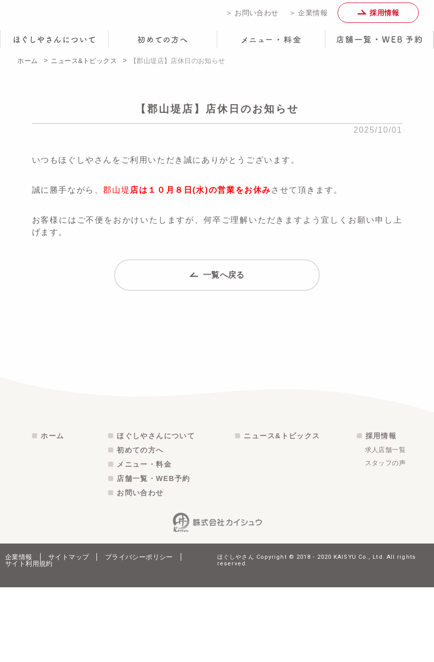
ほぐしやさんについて (156, 510)
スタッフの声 (385, 537)
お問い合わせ (140, 567)
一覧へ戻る (217, 290)
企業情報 (18, 632)
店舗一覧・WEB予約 (153, 553)
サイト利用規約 (29, 638)
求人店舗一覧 (385, 524)
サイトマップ (68, 632)
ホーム (27, 68)
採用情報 (378, 16)
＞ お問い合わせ (252, 16)
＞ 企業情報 (308, 16)
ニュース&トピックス (84, 68)
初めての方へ (140, 525)
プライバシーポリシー (139, 632)
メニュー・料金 (144, 539)
